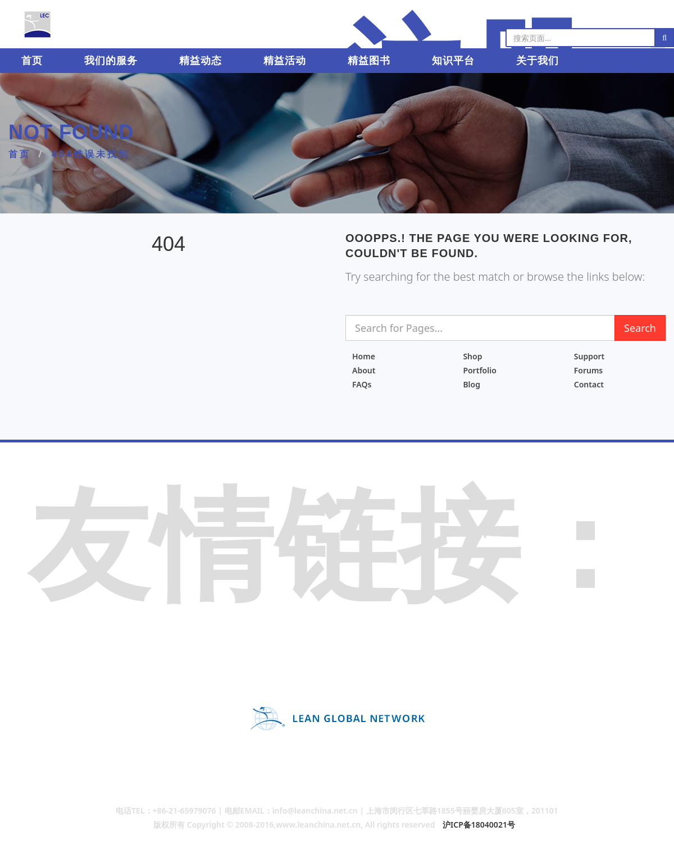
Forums (588, 370)
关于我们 (536, 60)
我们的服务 (111, 60)
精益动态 (200, 60)
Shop (472, 356)
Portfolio (479, 370)
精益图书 (368, 60)
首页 (32, 60)
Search (640, 328)
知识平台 (452, 60)
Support (589, 356)
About (363, 370)
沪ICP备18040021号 (479, 824)
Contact (589, 384)
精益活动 (284, 60)
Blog (471, 384)
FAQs (361, 384)
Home (363, 356)
